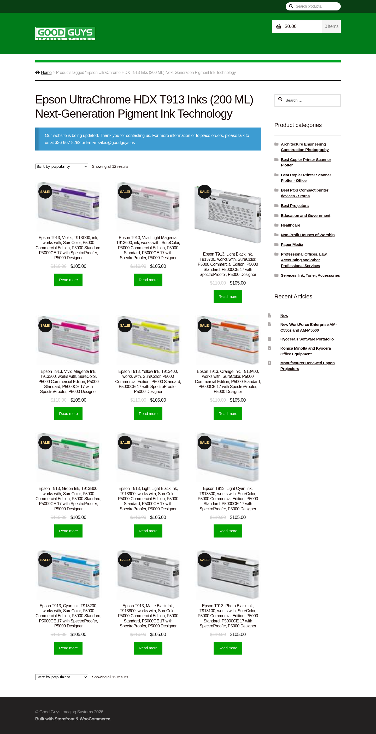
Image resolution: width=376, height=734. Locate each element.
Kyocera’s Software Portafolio (307, 339)
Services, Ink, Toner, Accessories (310, 275)
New (284, 315)
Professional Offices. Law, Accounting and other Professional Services (304, 260)
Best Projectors (295, 205)
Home (46, 72)
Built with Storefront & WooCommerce (72, 718)
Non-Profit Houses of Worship (308, 235)
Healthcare (290, 225)
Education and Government (305, 215)
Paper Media (292, 244)
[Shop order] (61, 166)
